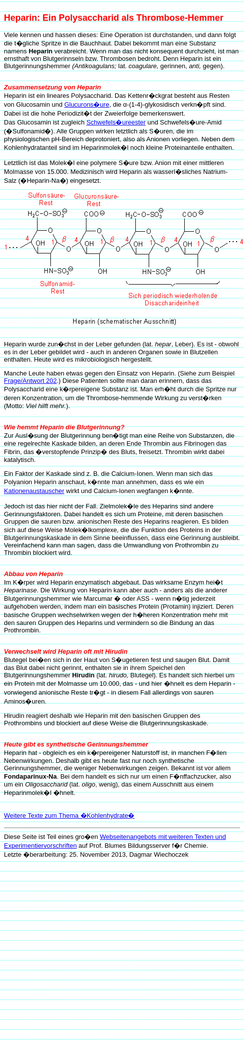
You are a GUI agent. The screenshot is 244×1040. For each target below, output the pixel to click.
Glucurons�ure (86, 104)
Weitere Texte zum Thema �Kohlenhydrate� (69, 815)
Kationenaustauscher (34, 491)
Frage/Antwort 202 (30, 380)
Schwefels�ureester (116, 122)
